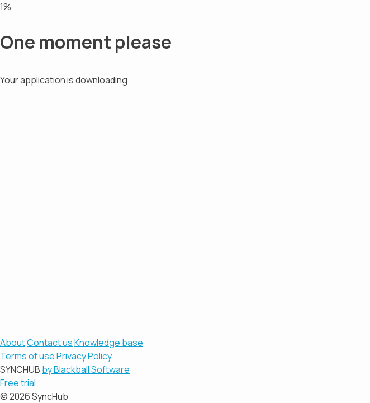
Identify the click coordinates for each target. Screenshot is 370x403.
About (12, 342)
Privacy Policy (84, 356)
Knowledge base (108, 342)
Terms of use (27, 356)
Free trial (18, 383)
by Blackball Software (86, 369)
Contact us (50, 342)
